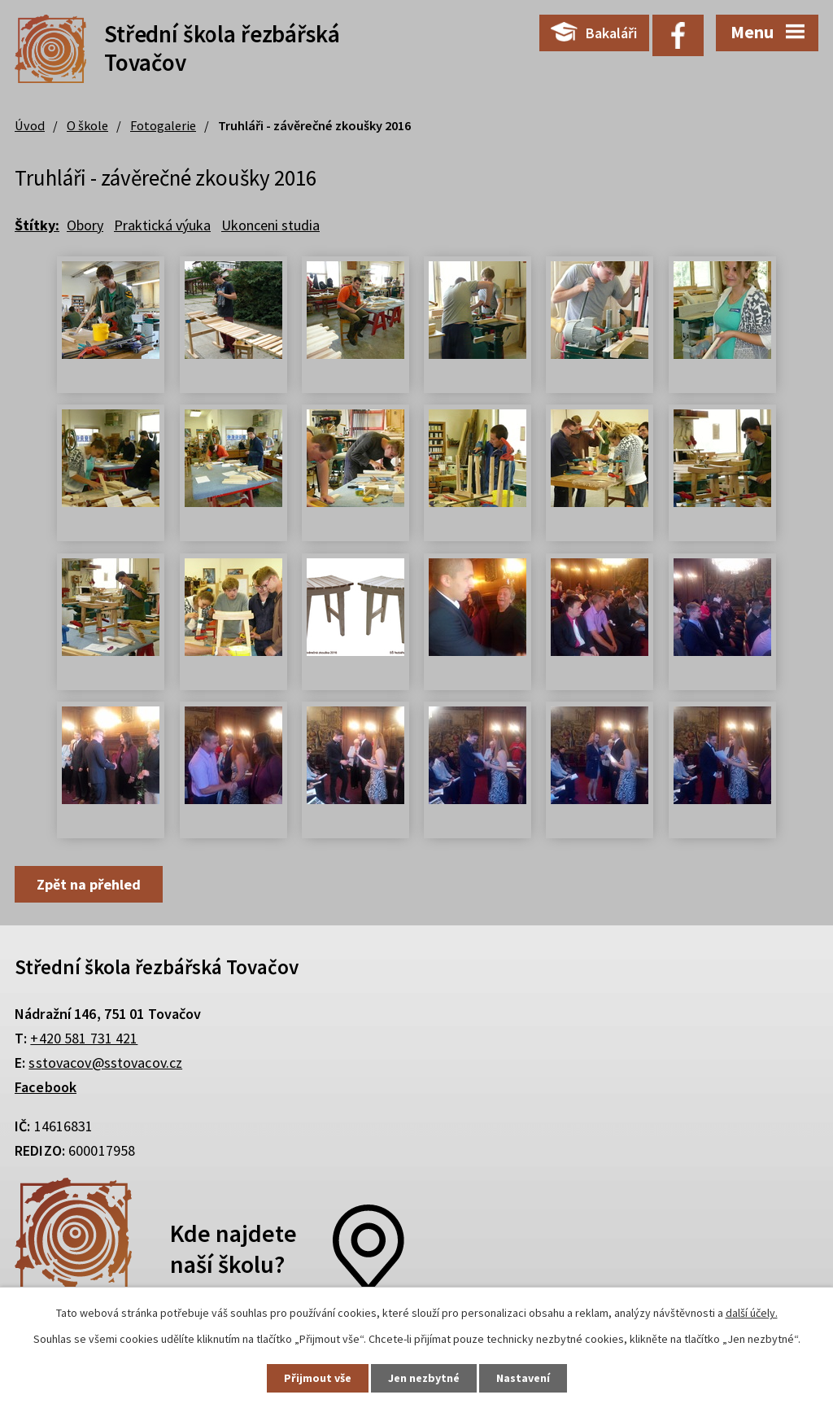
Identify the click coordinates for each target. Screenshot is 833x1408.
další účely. (752, 1312)
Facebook (45, 1087)
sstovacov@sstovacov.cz (105, 1062)
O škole (87, 125)
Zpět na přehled (89, 884)
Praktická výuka (162, 225)
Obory (85, 225)
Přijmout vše (317, 1378)
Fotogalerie (163, 125)
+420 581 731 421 (83, 1038)
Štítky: (37, 225)
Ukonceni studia (270, 225)
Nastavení (523, 1378)
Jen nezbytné (424, 1378)
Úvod (30, 125)
